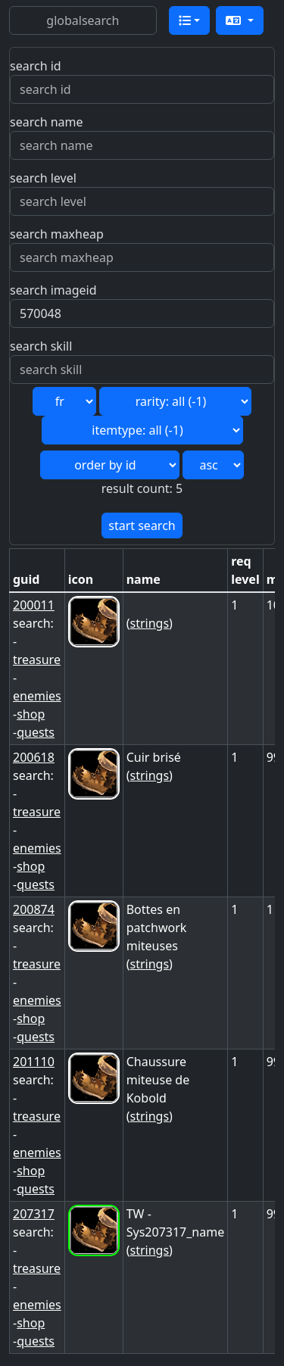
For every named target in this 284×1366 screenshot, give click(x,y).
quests (36, 732)
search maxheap (57, 234)
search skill (41, 346)
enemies (37, 696)
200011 (34, 605)
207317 (34, 1213)
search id (35, 66)
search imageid (53, 290)
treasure (37, 659)
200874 (34, 909)
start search (141, 525)
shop (31, 714)
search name (46, 122)
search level (43, 178)
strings (150, 623)
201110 (34, 1061)
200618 (34, 757)
